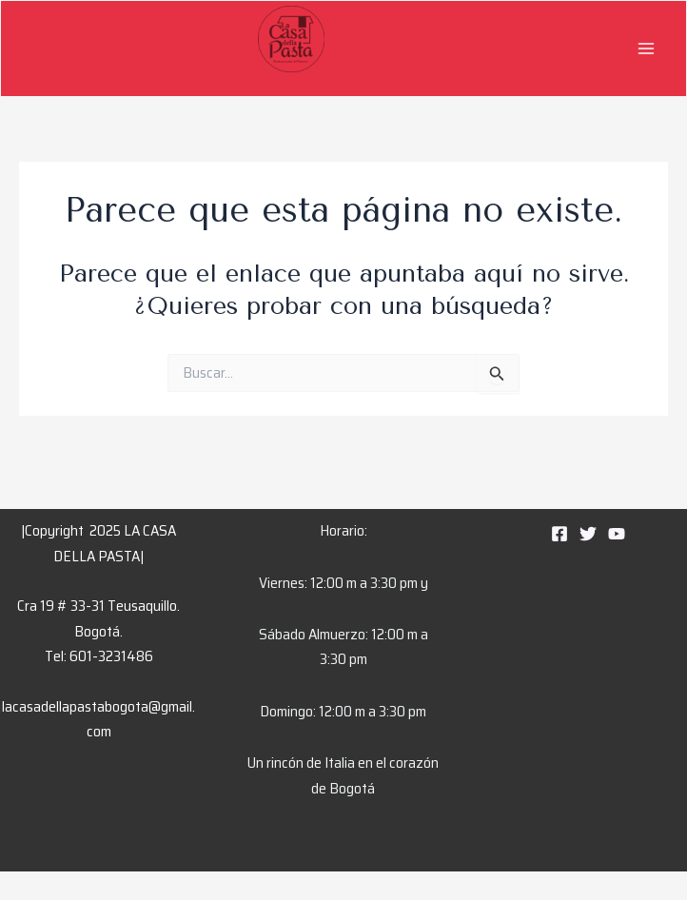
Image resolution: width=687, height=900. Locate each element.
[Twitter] (588, 533)
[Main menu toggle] (646, 48)
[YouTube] (616, 533)
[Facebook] (559, 533)
